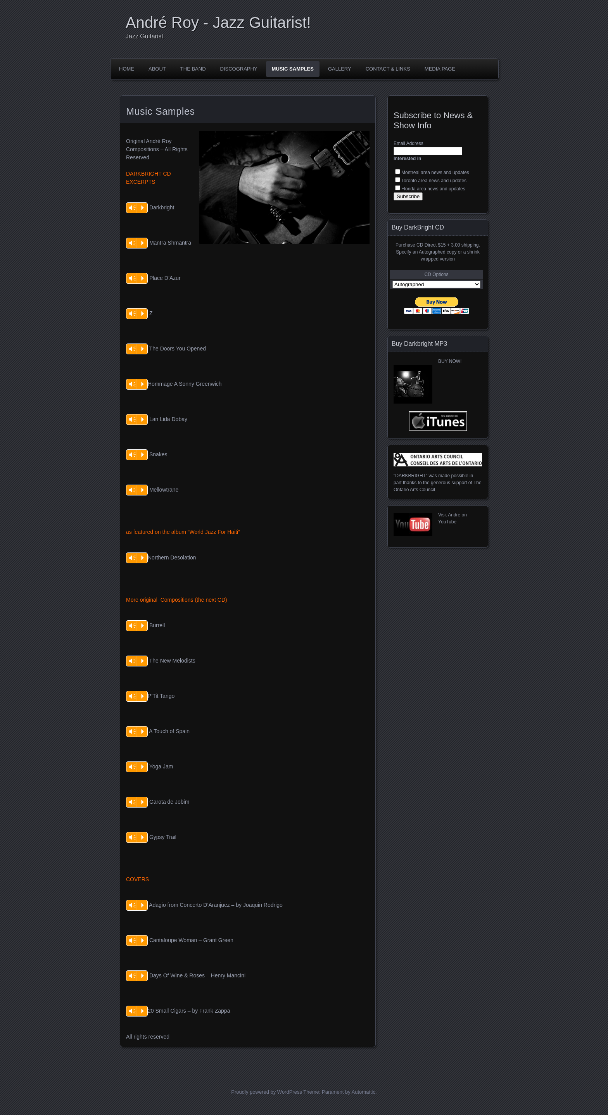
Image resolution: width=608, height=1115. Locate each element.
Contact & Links (388, 69)
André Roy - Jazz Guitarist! (218, 22)
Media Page (440, 69)
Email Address (408, 143)
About (157, 69)
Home (126, 69)
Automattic (363, 1092)
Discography (238, 69)
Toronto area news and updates (433, 180)
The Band (193, 69)
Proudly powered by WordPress (266, 1092)
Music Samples (293, 69)
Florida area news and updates (433, 189)
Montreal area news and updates (435, 172)
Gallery (339, 69)
